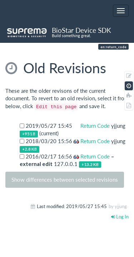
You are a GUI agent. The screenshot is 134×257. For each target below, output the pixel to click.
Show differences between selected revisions (64, 179)
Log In (120, 217)
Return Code (94, 125)
